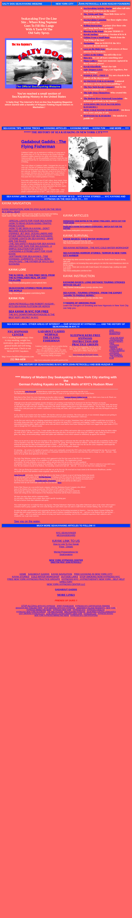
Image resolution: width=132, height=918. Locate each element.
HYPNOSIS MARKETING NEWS (39, 610)
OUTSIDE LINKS (69, 576)
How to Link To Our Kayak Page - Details (66, 545)
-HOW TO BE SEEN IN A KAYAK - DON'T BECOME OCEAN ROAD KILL (29, 229)
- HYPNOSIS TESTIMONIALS (115, 353)
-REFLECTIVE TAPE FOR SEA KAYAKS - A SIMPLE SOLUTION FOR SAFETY (30, 247)
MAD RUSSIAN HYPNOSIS (74, 612)
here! (59, 482)
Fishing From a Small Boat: (97, 37)
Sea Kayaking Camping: (95, 19)
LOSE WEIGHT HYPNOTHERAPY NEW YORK (64, 613)
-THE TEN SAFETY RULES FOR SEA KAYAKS (32, 243)
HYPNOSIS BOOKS (105, 613)
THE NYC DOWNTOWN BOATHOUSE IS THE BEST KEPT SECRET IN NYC (32, 314)
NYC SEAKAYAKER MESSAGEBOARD (66, 534)
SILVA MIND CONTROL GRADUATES (101, 612)
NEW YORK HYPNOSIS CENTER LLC (66, 584)
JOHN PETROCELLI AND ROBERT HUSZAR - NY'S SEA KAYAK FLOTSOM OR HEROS (32, 305)
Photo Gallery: (91, 60)
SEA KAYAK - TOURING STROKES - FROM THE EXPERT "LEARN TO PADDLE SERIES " (92, 294)
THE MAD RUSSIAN (55, 612)
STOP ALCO (38, 605)
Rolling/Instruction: (93, 25)
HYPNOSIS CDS (90, 613)
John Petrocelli (30, 391)
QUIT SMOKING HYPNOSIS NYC (32, 613)
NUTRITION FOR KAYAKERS (99, 81)
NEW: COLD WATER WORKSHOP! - (102, 110)
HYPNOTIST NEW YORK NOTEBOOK (31, 612)
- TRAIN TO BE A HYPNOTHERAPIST (117, 350)
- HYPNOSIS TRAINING (114, 346)
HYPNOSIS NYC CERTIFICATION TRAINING (92, 606)
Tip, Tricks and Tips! (93, 14)
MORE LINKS (66, 594)
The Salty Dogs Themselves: (97, 92)
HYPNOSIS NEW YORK (62, 610)
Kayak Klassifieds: (92, 66)
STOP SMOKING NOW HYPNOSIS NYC (100, 576)
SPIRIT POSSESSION (65, 606)
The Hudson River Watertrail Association (103, 98)
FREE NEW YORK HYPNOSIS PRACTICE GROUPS (33, 579)
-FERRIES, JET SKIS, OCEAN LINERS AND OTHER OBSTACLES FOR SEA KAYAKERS (30, 234)
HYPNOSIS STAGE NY (95, 610)
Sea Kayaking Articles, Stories (98, 8)
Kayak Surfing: (91, 34)
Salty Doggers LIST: (93, 69)
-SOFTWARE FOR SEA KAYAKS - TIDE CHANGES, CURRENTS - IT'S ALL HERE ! (30, 257)
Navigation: (89, 43)
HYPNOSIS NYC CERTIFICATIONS (84, 615)
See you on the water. (27, 521)
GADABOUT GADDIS (38, 574)
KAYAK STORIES (20, 576)
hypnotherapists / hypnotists (45, 481)
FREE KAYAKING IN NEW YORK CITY (93, 574)
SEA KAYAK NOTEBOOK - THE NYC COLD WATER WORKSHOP (96, 247)
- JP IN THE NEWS (116, 338)
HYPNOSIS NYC (79, 610)
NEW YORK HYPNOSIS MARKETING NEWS (51, 615)
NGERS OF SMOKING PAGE (81, 303)
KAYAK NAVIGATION (61, 574)
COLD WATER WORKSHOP (45, 576)
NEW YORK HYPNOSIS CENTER (66, 561)
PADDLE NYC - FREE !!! (96, 75)
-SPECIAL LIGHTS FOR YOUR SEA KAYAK (30, 220)
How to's (88, 57)
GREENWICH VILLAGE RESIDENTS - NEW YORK (96, 608)
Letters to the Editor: (94, 54)
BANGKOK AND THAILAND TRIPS (29, 608)
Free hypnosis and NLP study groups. (85, 354)
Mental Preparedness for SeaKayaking (66, 553)
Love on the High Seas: (94, 49)
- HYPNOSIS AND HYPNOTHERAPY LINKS (116, 341)
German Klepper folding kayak (76, 397)
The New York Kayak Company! (99, 87)
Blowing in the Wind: (94, 31)
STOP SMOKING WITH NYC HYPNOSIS (59, 608)
